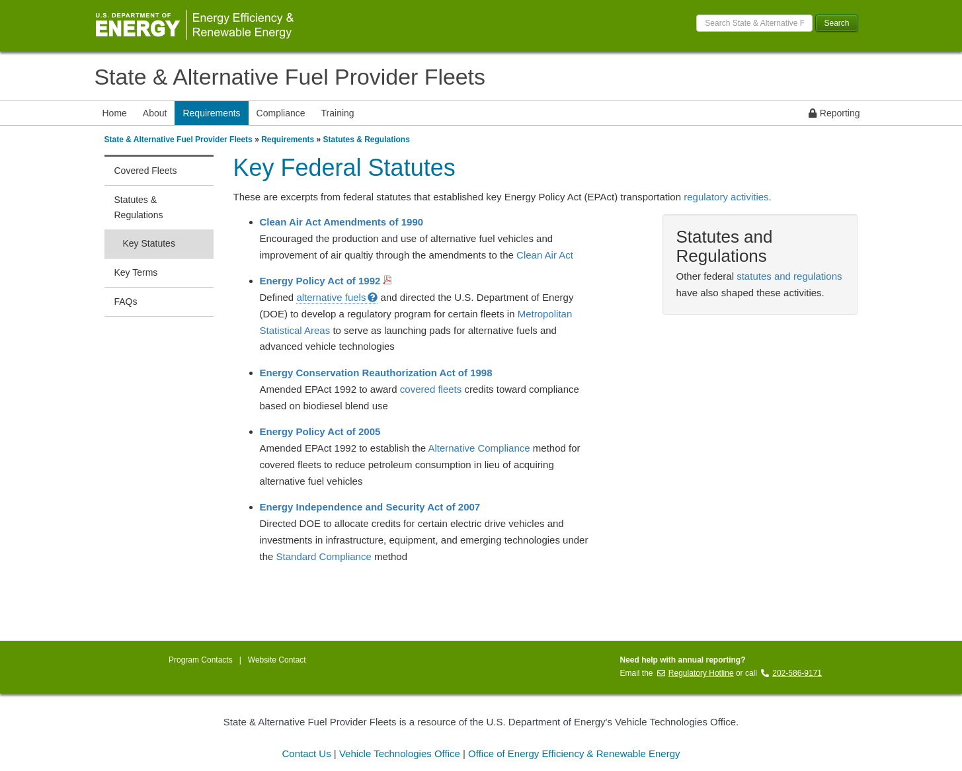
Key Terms (136, 272)
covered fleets (430, 389)
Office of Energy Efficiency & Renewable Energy (574, 753)
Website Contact (277, 660)
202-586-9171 (791, 673)
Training (337, 113)
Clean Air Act (544, 255)
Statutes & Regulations (366, 139)
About (155, 113)
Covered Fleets (145, 170)
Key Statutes (149, 243)
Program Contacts (201, 660)
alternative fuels (337, 297)
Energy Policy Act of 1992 (326, 280)
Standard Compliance (324, 556)
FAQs (126, 301)
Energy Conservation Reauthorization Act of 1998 (376, 372)
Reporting (834, 113)
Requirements (211, 113)
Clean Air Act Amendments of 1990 (342, 221)
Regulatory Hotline (695, 673)
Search (836, 23)
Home (114, 113)
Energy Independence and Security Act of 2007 (370, 506)
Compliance (281, 113)
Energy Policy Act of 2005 (320, 431)
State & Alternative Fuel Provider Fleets (290, 76)
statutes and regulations (789, 276)
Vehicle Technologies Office (399, 753)
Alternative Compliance (479, 448)
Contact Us (306, 753)
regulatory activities (726, 196)
